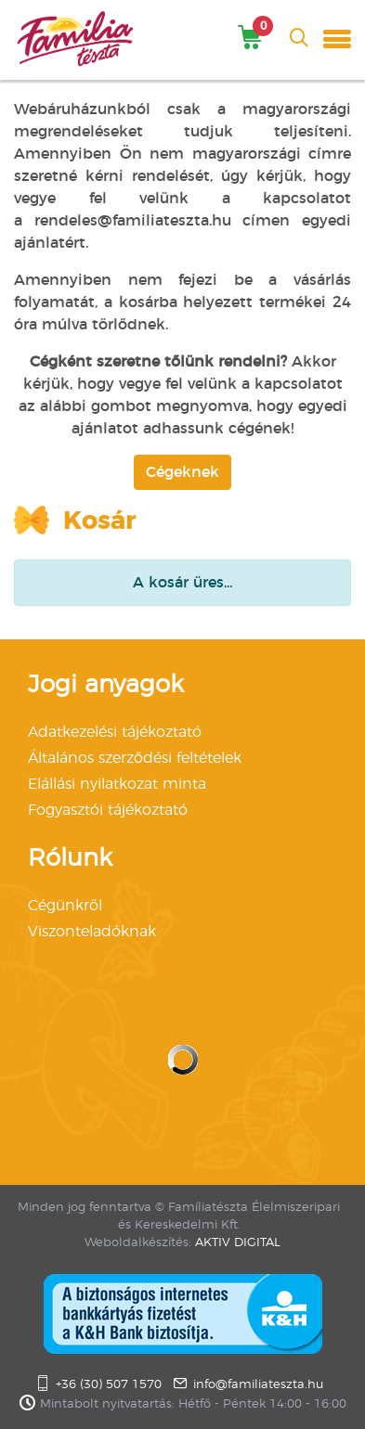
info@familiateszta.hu (258, 1385)
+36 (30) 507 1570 (109, 1385)
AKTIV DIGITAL (237, 1243)
